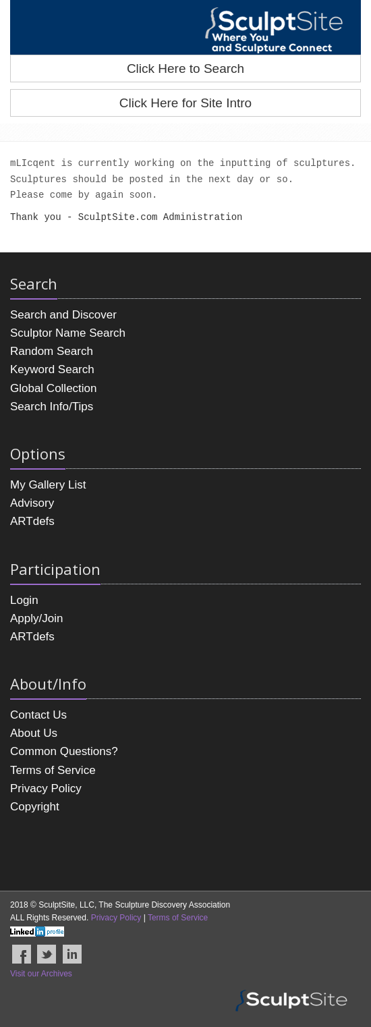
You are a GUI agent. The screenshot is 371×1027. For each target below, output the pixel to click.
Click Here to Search (185, 68)
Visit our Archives (41, 973)
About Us (33, 733)
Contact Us (38, 715)
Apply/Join (36, 618)
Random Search (51, 351)
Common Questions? (64, 751)
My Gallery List (48, 484)
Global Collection (53, 388)
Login (24, 600)
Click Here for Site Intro (185, 103)
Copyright (34, 806)
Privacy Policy (46, 788)
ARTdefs (32, 521)
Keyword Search (52, 369)
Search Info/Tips (51, 406)
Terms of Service (53, 770)
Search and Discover (63, 314)
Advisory (32, 503)
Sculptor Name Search (67, 333)
